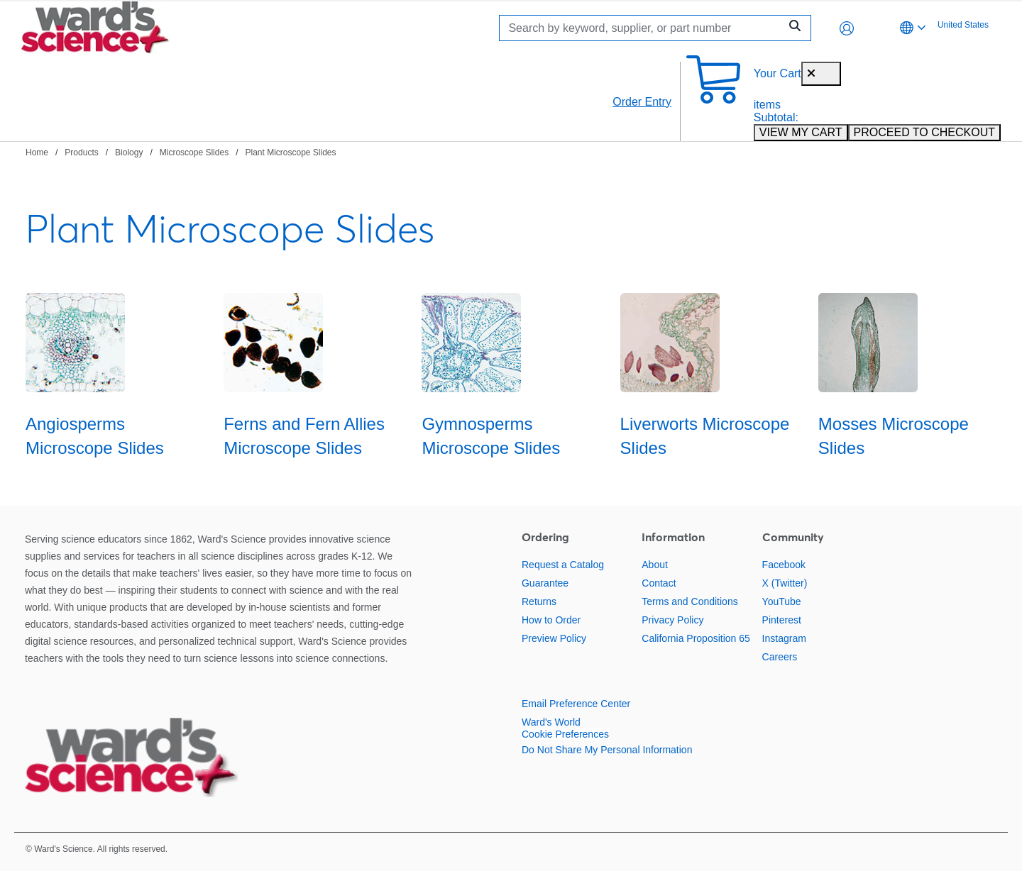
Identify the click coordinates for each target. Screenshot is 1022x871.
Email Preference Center (576, 703)
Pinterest (781, 620)
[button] (847, 28)
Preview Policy (554, 638)
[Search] (643, 28)
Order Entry (641, 102)
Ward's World (551, 722)
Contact (659, 583)
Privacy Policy (672, 620)
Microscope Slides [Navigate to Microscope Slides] (194, 152)
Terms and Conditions (689, 601)
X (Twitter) (785, 583)
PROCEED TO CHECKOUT (924, 132)
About (655, 564)
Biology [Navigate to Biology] (129, 152)
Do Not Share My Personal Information (607, 749)
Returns (539, 601)
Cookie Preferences (565, 734)
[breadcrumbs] (181, 151)
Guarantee (545, 583)
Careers (780, 656)
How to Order (551, 620)
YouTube (781, 601)
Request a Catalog (563, 564)
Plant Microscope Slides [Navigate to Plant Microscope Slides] (290, 152)
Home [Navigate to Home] (37, 152)
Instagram (784, 638)
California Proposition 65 (696, 638)
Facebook (784, 564)
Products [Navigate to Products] (81, 152)
